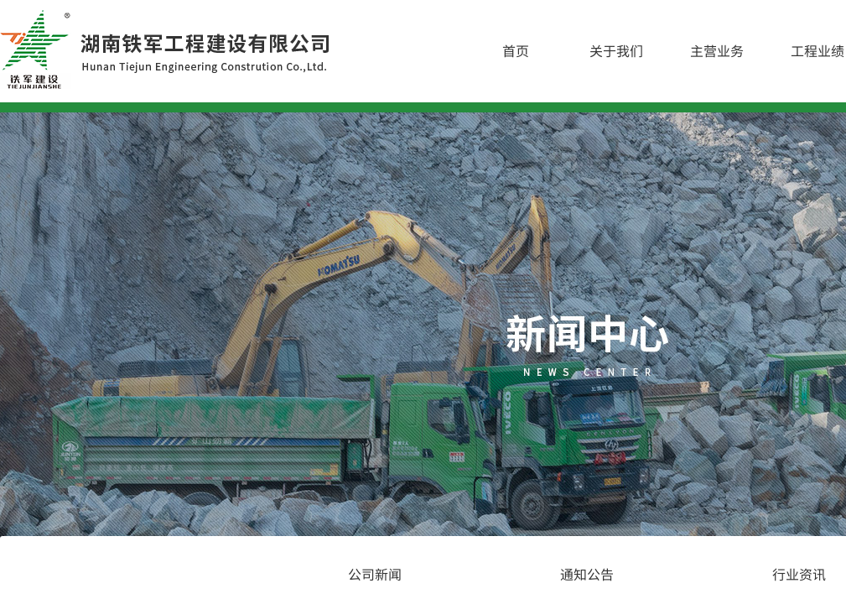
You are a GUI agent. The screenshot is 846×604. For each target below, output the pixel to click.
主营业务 (717, 50)
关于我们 (616, 50)
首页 (515, 50)
